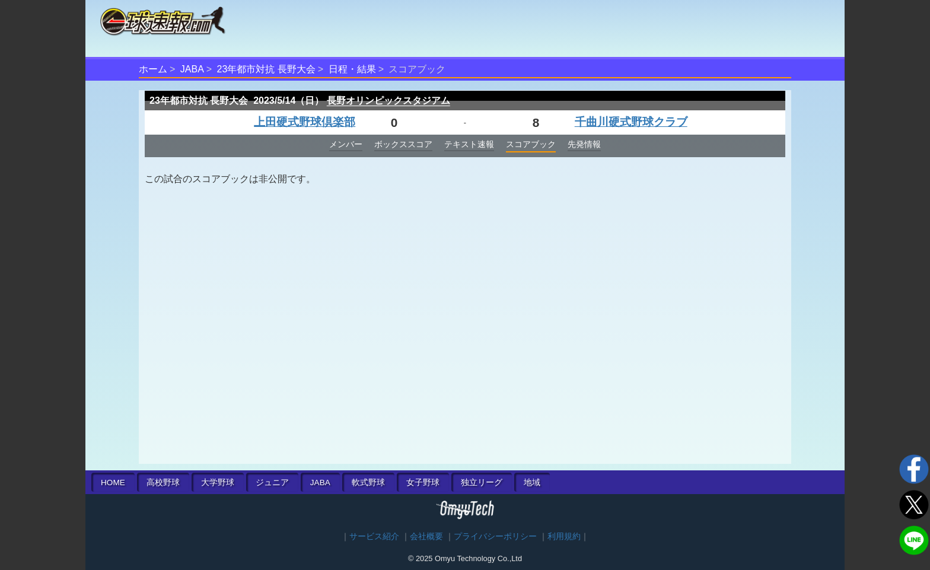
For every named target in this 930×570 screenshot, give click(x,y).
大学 (217, 482)
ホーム (153, 69)
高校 (163, 482)
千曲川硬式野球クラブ (631, 122)
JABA (192, 69)
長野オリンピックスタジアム (388, 100)
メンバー (345, 144)
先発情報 (584, 144)
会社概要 (426, 536)
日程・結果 (352, 69)
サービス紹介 (374, 536)
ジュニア (272, 482)
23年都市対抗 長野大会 (266, 69)
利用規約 (564, 536)
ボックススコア (403, 144)
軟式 (368, 482)
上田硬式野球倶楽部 (304, 122)
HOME (113, 482)
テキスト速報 (469, 144)
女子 (422, 482)
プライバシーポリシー (495, 536)
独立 (481, 482)
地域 (532, 482)
